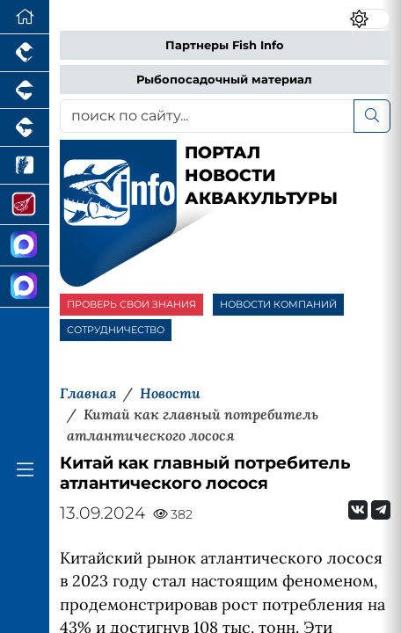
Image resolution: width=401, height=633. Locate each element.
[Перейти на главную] (24, 17)
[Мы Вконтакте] (358, 510)
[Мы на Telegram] (380, 510)
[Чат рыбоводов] (24, 287)
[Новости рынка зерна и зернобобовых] (24, 166)
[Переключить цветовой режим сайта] (369, 19)
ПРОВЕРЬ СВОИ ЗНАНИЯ (131, 304)
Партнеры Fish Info (224, 45)
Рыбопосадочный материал (224, 79)
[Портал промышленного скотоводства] (24, 128)
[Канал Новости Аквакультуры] (24, 245)
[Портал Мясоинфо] (24, 205)
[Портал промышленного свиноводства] (24, 91)
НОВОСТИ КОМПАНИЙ (278, 304)
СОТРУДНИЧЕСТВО (115, 330)
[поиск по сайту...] (207, 116)
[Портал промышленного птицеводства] (24, 53)
